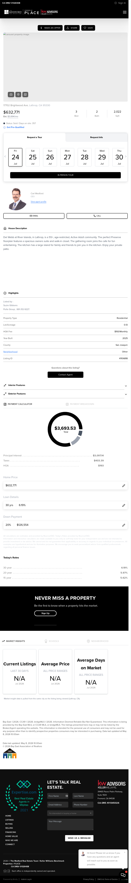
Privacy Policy (88, 879)
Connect (10, 844)
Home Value (11, 836)
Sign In (120, 3)
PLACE (17, 864)
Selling (9, 828)
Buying (9, 824)
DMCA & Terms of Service (107, 879)
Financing (10, 832)
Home (8, 816)
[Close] (125, 852)
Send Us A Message (79, 838)
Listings (9, 820)
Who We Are (11, 840)
